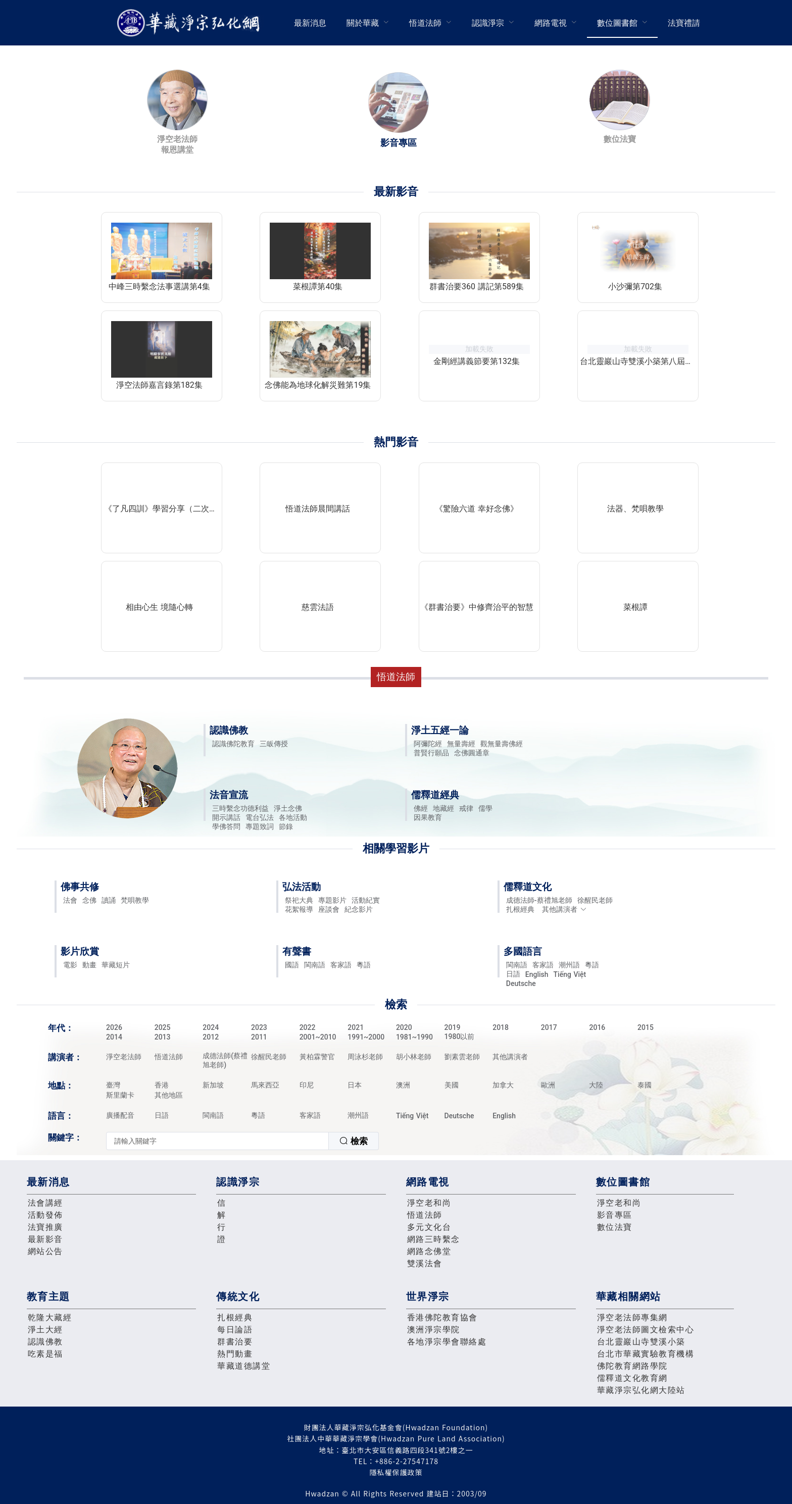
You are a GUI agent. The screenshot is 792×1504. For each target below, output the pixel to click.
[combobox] (242, 1141)
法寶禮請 (684, 23)
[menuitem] (310, 23)
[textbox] (217, 1141)
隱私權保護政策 (396, 1472)
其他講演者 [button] (564, 909)
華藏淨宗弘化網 (190, 23)
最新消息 (310, 23)
